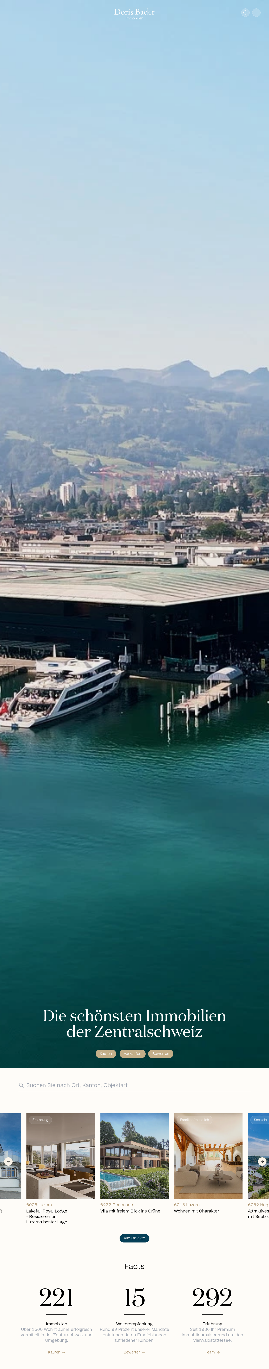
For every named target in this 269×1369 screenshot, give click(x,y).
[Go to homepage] (134, 14)
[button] (256, 12)
